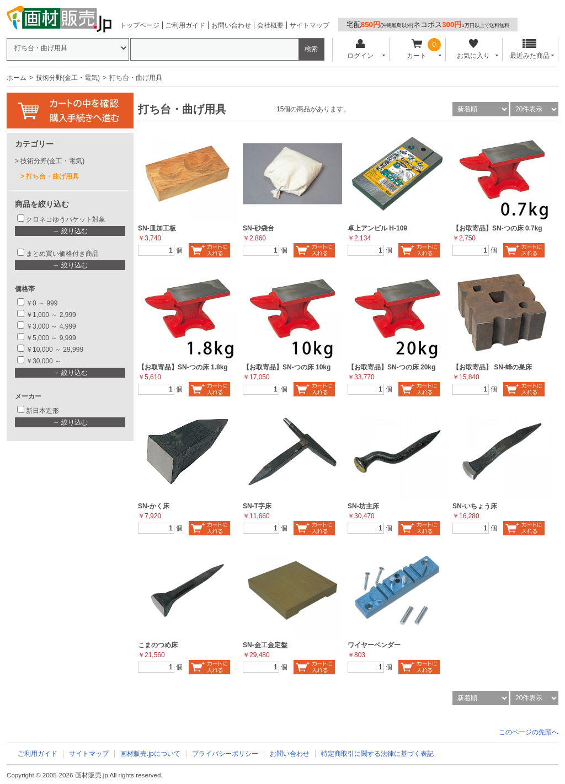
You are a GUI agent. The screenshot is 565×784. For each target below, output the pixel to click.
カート (417, 49)
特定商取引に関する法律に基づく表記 (377, 754)
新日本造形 (42, 411)
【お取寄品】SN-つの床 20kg (391, 367)
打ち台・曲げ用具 (52, 176)
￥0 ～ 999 (41, 303)
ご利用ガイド (185, 25)
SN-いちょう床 (474, 506)
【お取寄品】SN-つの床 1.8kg (183, 367)
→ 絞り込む (69, 231)
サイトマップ (309, 25)
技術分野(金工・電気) (68, 78)
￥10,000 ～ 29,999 (54, 349)
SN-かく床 (153, 506)
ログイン (360, 49)
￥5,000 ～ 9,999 (51, 338)
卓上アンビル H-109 (377, 228)
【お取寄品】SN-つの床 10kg (287, 367)
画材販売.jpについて (150, 754)
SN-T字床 (257, 506)
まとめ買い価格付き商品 (62, 253)
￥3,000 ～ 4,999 (51, 326)
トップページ (139, 25)
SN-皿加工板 (157, 228)
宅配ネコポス (428, 24)
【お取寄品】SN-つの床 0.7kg (497, 228)
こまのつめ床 (158, 645)
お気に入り (473, 49)
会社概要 (270, 25)
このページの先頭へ (528, 732)
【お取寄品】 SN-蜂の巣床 (492, 367)
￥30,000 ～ (44, 361)
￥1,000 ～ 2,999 (51, 315)
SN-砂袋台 (258, 228)
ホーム (16, 78)
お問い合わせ (231, 25)
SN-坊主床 (363, 506)
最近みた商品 (529, 49)
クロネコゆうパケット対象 (65, 219)
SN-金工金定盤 (265, 645)
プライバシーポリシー (225, 754)
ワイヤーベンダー (374, 645)
